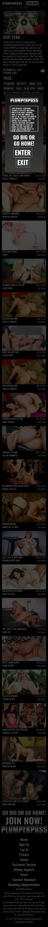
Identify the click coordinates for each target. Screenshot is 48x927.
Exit (22, 162)
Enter (23, 152)
